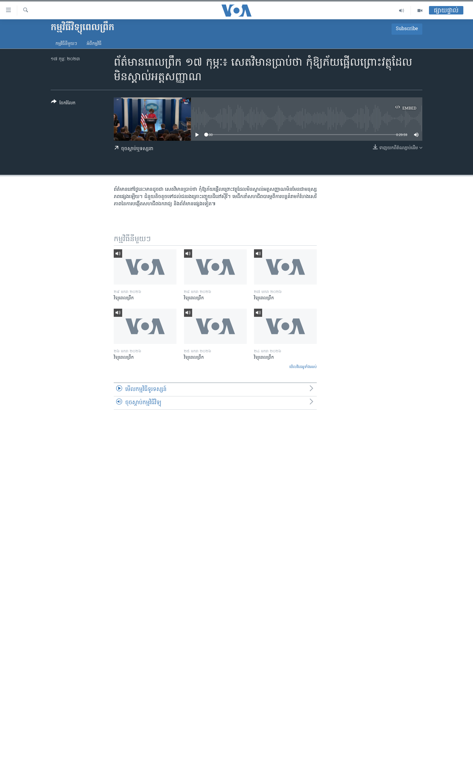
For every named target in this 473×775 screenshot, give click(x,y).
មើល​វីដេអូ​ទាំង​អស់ (303, 367)
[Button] (63, 103)
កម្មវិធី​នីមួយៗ (66, 44)
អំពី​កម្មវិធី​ (94, 44)
